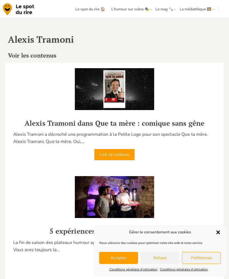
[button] (218, 232)
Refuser (160, 257)
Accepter (118, 257)
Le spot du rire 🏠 (90, 9)
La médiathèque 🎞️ (195, 9)
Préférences (201, 257)
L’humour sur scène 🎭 (130, 9)
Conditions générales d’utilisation (133, 269)
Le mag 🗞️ (164, 9)
